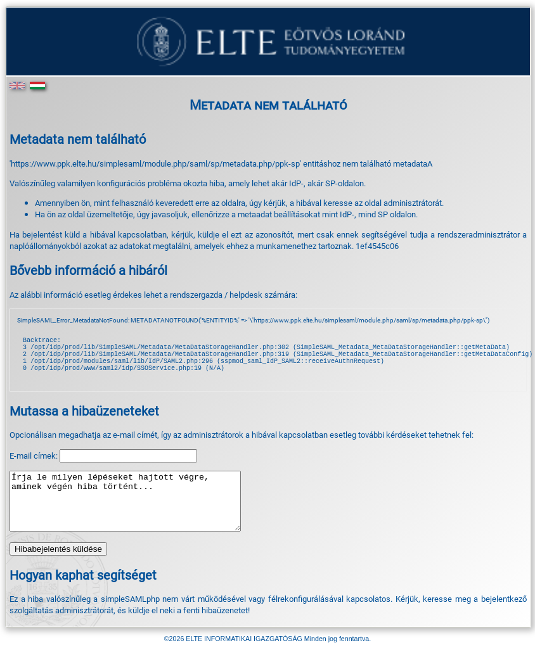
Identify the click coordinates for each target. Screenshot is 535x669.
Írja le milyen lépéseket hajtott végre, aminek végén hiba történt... (139, 516)
